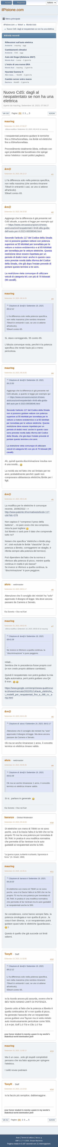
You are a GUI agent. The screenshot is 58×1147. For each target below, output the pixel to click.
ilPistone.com (13, 10)
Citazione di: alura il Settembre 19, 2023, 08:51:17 (30, 724)
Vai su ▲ (38, 1138)
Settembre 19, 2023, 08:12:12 (15, 174)
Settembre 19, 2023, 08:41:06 (15, 499)
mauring (9, 121)
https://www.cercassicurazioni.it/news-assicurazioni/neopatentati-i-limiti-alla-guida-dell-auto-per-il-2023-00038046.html (27, 227)
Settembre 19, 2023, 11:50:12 (15, 1050)
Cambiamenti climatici (16, 50)
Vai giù (6, 113)
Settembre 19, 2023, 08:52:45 (15, 626)
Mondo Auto (9, 60)
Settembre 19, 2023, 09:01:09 (15, 716)
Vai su (5, 1120)
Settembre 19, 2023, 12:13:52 (15, 1089)
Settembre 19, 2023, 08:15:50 (15, 212)
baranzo (9, 817)
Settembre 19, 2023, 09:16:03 (15, 822)
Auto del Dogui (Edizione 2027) (20, 57)
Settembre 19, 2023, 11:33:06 (15, 959)
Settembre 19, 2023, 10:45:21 (15, 871)
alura (7, 584)
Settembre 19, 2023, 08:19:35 (15, 373)
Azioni (52, 113)
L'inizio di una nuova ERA (17, 64)
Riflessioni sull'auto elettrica (19, 42)
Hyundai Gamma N (14, 72)
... (27, 113)
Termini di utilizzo (27, 1138)
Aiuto (18, 1138)
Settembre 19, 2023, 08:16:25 (15, 298)
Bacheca (8, 82)
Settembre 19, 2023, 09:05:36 (15, 765)
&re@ (7, 169)
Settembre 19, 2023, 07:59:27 (15, 126)
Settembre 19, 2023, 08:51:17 (15, 589)
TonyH (8, 954)
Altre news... (10, 75)
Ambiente (8, 45)
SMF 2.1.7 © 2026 (22, 1141)
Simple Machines (36, 1141)
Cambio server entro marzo (18, 79)
